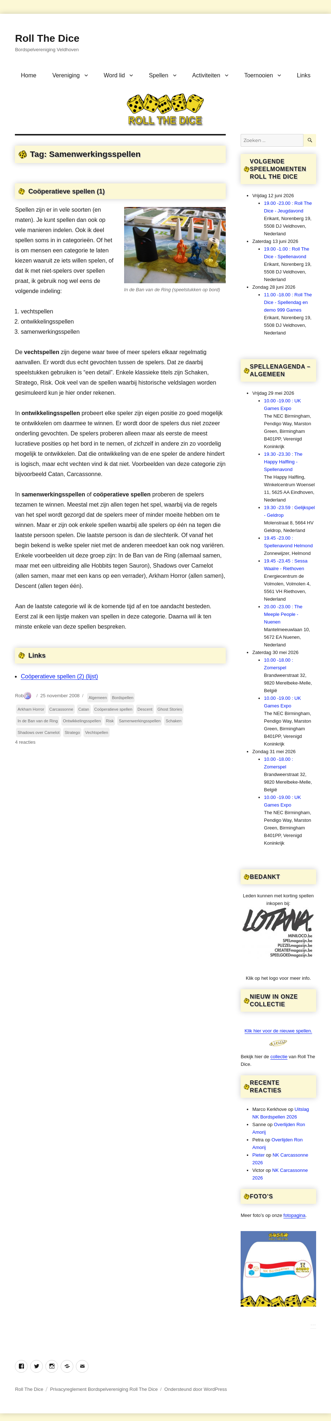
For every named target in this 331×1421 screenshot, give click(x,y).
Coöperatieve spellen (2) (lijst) (59, 676)
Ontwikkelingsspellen (82, 721)
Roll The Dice (47, 38)
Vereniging (66, 75)
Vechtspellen (96, 732)
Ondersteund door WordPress (195, 1389)
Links (303, 75)
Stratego (72, 732)
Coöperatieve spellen (113, 709)
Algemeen (98, 697)
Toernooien (258, 75)
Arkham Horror (30, 709)
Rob (19, 695)
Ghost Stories (170, 709)
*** (313, 1325)
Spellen (158, 75)
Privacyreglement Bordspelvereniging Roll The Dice (104, 1389)
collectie (278, 1056)
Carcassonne (61, 709)
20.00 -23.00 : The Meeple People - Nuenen (283, 614)
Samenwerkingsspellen (139, 721)
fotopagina (294, 1215)
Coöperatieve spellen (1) (66, 191)
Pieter (258, 1155)
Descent (145, 709)
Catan (83, 709)
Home (28, 75)
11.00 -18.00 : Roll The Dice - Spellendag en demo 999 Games (288, 302)
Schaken (173, 721)
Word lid (114, 75)
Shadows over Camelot (38, 732)
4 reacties (25, 742)
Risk (110, 721)
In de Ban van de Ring (37, 721)
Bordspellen (122, 697)
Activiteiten (206, 75)
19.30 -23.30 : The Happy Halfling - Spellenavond (283, 461)
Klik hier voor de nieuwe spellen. (278, 1031)
